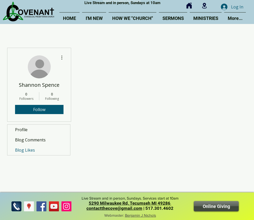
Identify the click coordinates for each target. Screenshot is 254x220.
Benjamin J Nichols (140, 215)
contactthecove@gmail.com (114, 208)
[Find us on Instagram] (66, 206)
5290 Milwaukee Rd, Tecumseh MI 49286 (130, 203)
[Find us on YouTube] (54, 206)
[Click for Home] (189, 5)
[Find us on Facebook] (41, 206)
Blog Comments (30, 140)
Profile (21, 129)
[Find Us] (29, 206)
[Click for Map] (204, 6)
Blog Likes (25, 150)
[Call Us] (16, 206)
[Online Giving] (216, 206)
